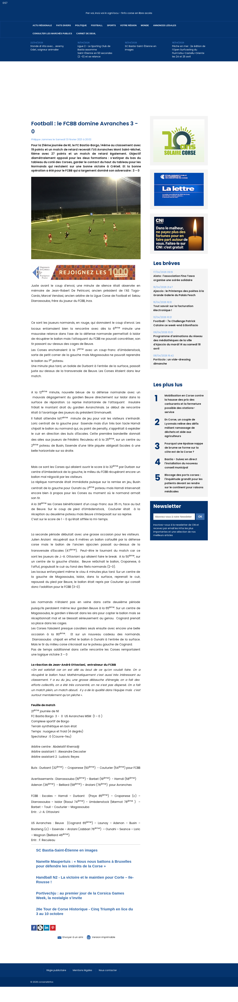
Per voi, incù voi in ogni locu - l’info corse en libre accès (119, 13)
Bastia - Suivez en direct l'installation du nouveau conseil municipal (181, 463)
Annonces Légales (164, 25)
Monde (145, 25)
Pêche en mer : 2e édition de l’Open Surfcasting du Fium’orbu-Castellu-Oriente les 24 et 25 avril (188, 51)
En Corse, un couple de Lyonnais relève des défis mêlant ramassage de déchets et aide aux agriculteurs (182, 427)
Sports (111, 25)
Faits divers (63, 25)
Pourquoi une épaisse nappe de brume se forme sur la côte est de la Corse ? (184, 447)
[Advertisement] (119, 86)
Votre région (128, 25)
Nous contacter (110, 970)
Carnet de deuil (86, 33)
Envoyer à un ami (67, 937)
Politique (81, 25)
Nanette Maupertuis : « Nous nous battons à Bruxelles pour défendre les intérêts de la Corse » (83, 863)
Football (97, 25)
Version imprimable (103, 937)
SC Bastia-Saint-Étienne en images (140, 47)
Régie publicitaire (57, 970)
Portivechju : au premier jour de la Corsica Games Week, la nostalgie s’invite (83, 895)
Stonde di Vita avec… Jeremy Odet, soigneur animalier (47, 47)
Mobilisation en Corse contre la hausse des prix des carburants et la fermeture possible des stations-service (184, 403)
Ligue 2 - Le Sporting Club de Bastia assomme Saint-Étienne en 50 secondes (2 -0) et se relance (95, 51)
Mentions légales (84, 970)
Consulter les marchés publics (52, 33)
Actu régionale (42, 25)
